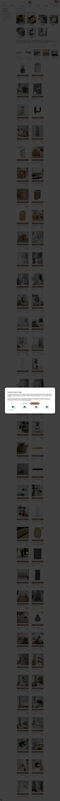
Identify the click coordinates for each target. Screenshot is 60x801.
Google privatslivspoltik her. (26, 400)
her (16, 399)
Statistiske (47, 407)
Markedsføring (24, 407)
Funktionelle (36, 407)
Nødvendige (13, 407)
